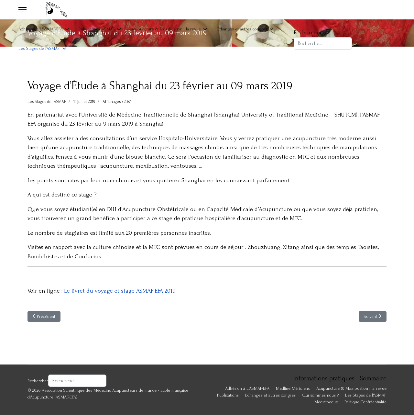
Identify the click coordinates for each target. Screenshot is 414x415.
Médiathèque (326, 401)
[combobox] (323, 43)
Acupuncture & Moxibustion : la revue (166, 29)
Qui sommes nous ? (320, 395)
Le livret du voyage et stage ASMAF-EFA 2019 (120, 290)
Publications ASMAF (97, 29)
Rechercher (308, 32)
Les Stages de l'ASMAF (39, 48)
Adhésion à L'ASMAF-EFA (40, 29)
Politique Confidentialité (365, 401)
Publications (228, 395)
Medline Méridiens (293, 388)
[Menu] (22, 9)
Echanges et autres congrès (242, 29)
